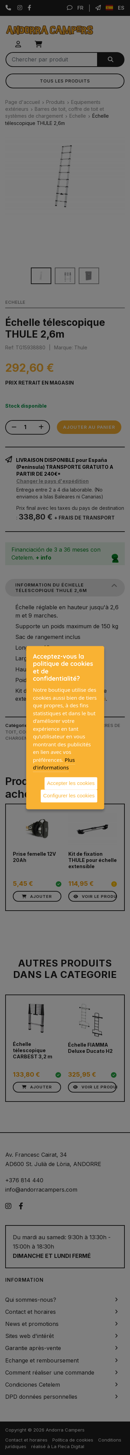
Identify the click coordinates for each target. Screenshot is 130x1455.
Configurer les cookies (69, 795)
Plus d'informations (54, 763)
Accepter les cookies (71, 783)
